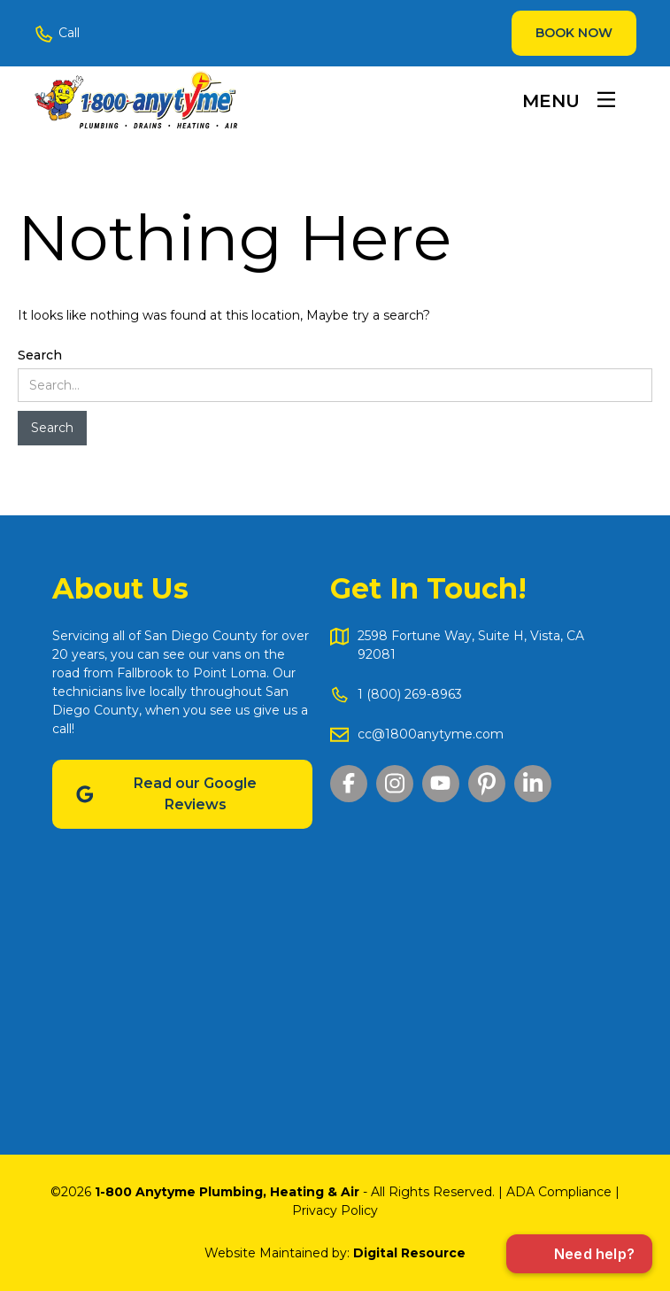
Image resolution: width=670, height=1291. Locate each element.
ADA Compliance (559, 1192)
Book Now (573, 33)
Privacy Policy (335, 1210)
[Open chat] (579, 1253)
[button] (568, 99)
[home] (135, 99)
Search (40, 355)
